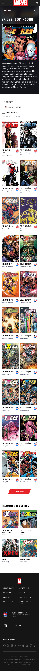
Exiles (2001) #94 (7, 264)
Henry (27, 153)
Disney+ (23, 593)
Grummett (10, 155)
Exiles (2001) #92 (7, 300)
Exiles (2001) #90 (7, 336)
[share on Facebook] (4, 646)
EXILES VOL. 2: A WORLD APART (7, 531)
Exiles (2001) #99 (25, 150)
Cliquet (10, 191)
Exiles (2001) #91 (25, 300)
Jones (26, 446)
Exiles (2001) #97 (25, 188)
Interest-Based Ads (14, 665)
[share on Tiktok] (34, 646)
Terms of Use (14, 657)
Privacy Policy (24, 657)
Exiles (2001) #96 (7, 226)
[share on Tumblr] (16, 646)
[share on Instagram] (12, 646)
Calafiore (26, 338)
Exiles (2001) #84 (7, 443)
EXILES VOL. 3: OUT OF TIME (26, 531)
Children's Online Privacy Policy (13, 662)
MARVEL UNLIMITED (14, 107)
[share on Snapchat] (23, 646)
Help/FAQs (7, 593)
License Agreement (29, 662)
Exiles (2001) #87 (25, 372)
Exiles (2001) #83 (25, 443)
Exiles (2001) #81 (25, 479)
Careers (6, 597)
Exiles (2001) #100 (6, 151)
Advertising (24, 588)
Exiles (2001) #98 (7, 188)
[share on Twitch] (31, 646)
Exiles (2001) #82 (7, 479)
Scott (27, 191)
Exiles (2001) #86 (7, 407)
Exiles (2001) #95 (25, 226)
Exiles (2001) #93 (25, 264)
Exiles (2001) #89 (25, 336)
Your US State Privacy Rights (12, 659)
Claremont (4, 155)
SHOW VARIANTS (11, 112)
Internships (8, 602)
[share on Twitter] (8, 646)
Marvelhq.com (25, 597)
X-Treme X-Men (25, 559)
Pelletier (10, 266)
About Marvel (8, 588)
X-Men (4, 559)
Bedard (22, 338)
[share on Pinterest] (27, 646)
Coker (21, 155)
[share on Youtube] (19, 646)
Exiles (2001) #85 (25, 407)
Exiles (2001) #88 (7, 372)
